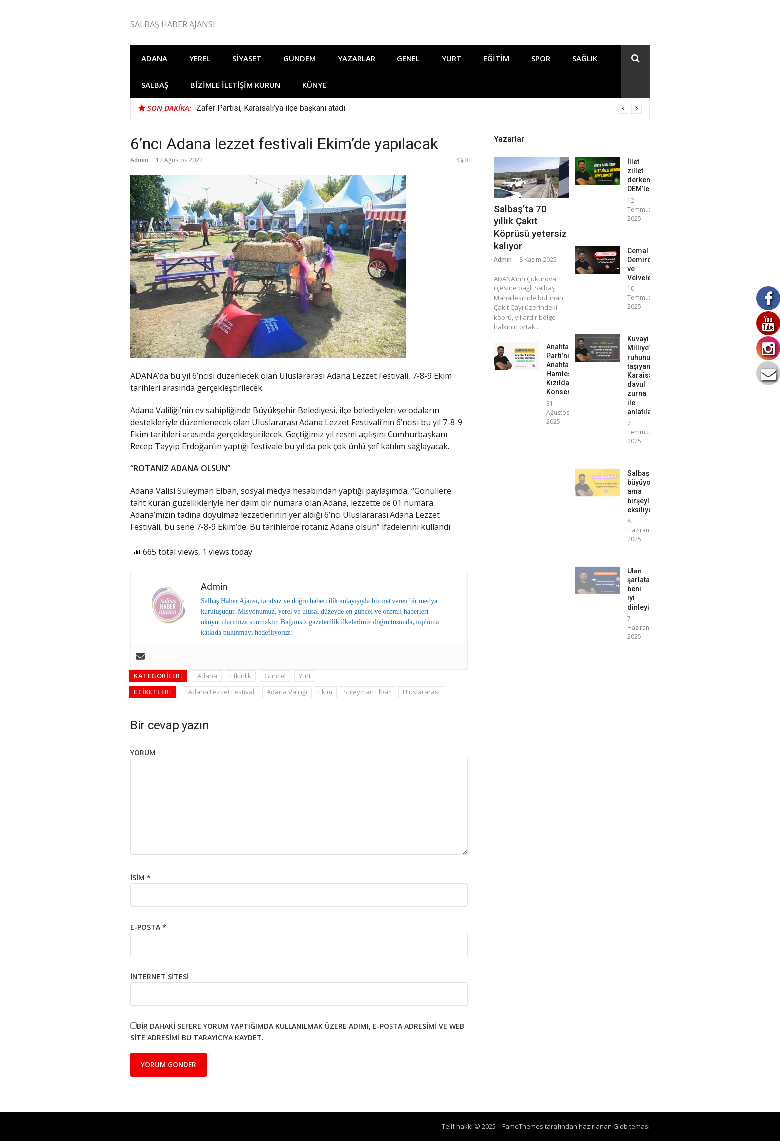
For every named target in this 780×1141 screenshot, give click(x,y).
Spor (540, 58)
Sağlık (584, 58)
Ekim (325, 691)
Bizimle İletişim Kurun (235, 85)
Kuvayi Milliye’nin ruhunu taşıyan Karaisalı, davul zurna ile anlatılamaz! (647, 375)
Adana (154, 58)
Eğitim (496, 58)
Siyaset (246, 58)
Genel (408, 58)
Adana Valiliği (287, 691)
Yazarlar (356, 58)
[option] (419, 108)
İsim (140, 877)
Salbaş (154, 85)
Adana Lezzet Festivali (222, 691)
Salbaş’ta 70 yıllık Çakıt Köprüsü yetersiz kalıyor (530, 227)
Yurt (451, 58)
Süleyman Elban (367, 691)
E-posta (148, 927)
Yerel (199, 58)
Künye (314, 85)
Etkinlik (240, 675)
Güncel (275, 675)
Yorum (143, 752)
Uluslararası (421, 691)
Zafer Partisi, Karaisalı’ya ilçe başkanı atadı (270, 108)
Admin (139, 160)
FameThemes (522, 1126)
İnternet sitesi (159, 976)
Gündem (299, 58)
